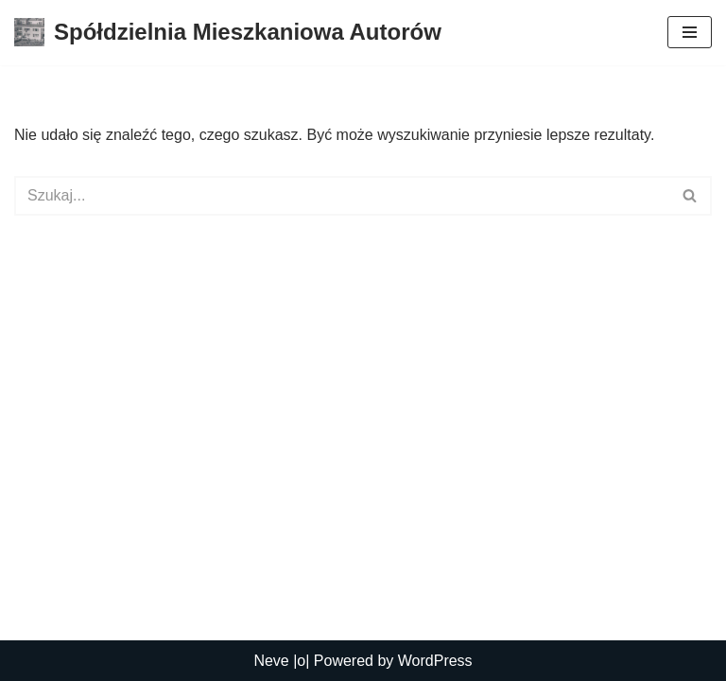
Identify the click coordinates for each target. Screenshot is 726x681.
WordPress (435, 661)
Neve (270, 661)
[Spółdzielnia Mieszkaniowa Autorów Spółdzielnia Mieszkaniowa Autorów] (227, 32)
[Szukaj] (341, 196)
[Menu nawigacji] (689, 32)
